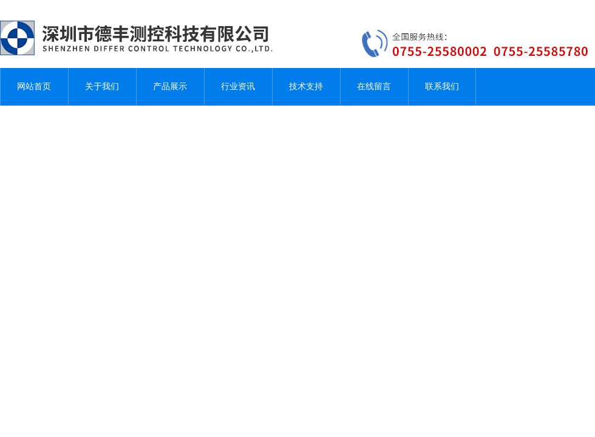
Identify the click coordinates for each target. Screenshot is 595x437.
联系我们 (442, 86)
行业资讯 (238, 86)
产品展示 (170, 86)
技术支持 (306, 86)
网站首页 (34, 86)
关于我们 (102, 86)
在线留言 (374, 86)
